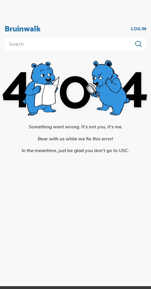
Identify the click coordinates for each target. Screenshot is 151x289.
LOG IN (138, 29)
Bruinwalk (23, 29)
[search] (69, 44)
